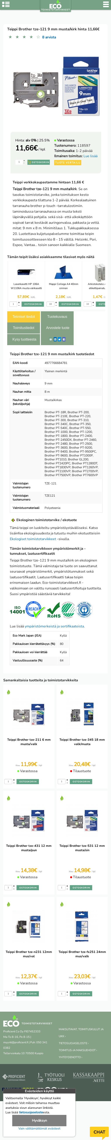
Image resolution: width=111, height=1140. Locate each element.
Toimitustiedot (23, 328)
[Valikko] (106, 6)
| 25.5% (38, 140)
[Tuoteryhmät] (6, 6)
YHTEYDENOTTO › (70, 1057)
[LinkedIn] (55, 339)
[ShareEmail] (50, 339)
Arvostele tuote (57, 328)
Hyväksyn (39, 1120)
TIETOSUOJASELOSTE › (73, 1043)
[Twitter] (59, 339)
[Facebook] (64, 339)
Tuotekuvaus (57, 317)
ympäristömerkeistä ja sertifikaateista (54, 626)
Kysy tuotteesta (24, 339)
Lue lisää (90, 156)
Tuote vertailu (67, 162)
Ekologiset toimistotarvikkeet (33, 539)
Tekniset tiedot (23, 317)
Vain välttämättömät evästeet (39, 1128)
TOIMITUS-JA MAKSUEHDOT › (78, 1050)
